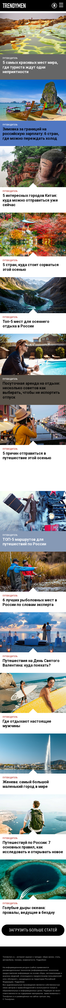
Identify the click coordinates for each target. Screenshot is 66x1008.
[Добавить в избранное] (54, 5)
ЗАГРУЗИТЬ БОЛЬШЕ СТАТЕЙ (33, 930)
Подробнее (41, 960)
